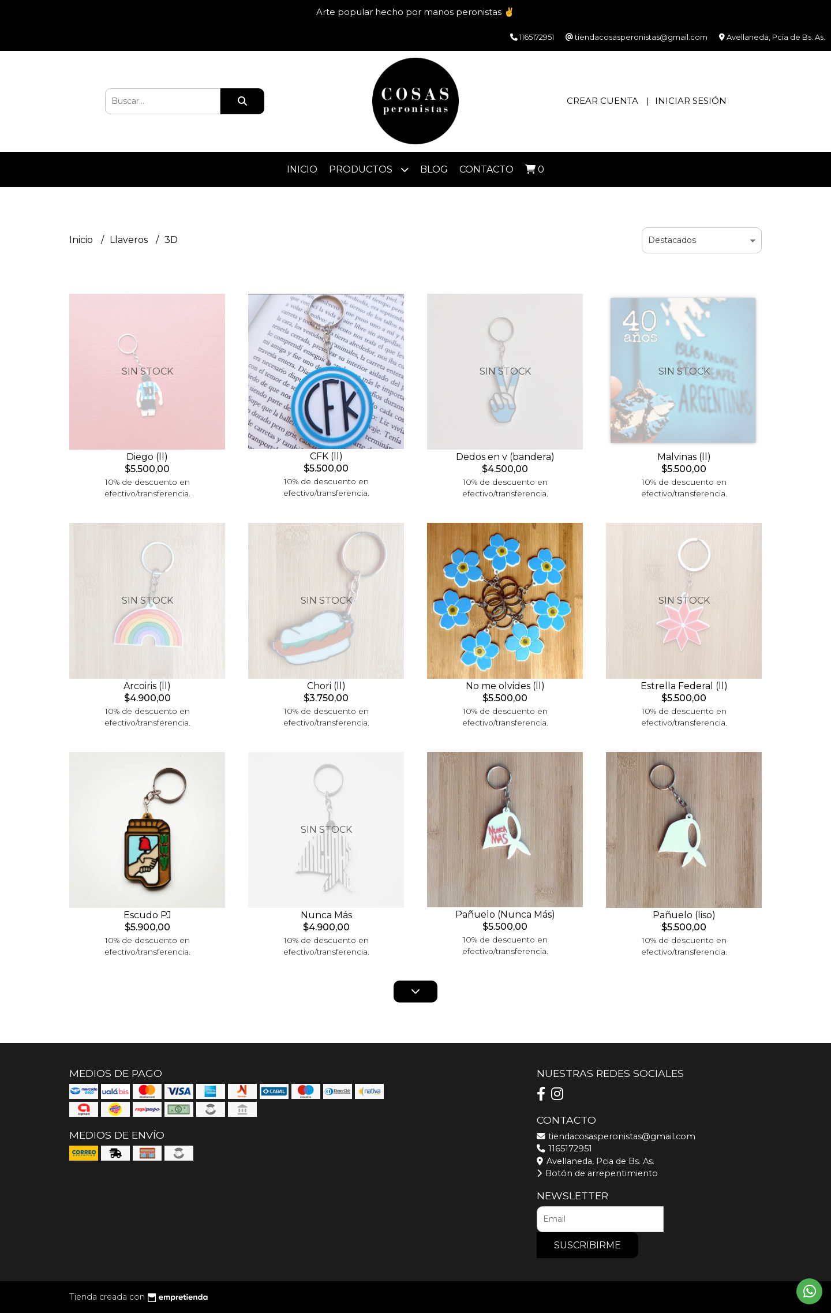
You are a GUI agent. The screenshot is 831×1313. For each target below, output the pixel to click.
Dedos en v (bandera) (505, 456)
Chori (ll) (326, 685)
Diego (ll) (147, 456)
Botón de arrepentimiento (597, 1173)
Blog (434, 169)
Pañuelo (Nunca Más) (505, 914)
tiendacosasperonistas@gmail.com (616, 1136)
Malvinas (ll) (684, 456)
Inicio (302, 169)
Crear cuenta (602, 100)
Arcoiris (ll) (147, 685)
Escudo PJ (147, 915)
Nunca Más (326, 915)
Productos (369, 169)
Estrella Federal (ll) (684, 685)
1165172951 (564, 1148)
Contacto (486, 169)
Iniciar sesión (691, 100)
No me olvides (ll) (505, 685)
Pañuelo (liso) (684, 915)
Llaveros (130, 239)
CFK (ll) (326, 456)
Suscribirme (587, 1245)
